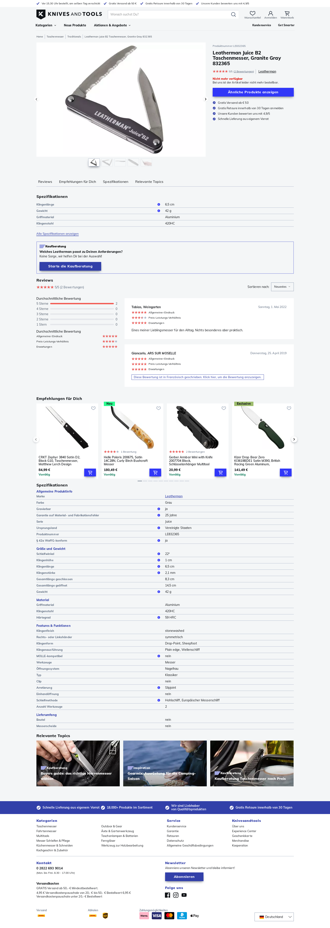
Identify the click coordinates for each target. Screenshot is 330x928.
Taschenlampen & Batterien (119, 836)
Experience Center (244, 831)
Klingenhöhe (99, 560)
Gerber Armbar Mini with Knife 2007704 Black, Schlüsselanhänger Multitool (191, 461)
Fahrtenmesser (46, 831)
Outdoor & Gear (111, 826)
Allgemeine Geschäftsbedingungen (190, 845)
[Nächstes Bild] (206, 99)
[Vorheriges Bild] (36, 99)
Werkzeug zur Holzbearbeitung (122, 845)
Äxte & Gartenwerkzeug (117, 831)
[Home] (69, 13)
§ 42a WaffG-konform (99, 540)
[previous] (43, 439)
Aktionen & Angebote (112, 25)
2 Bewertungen (243, 71)
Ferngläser (108, 840)
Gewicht (99, 211)
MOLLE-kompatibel (99, 656)
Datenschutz (175, 840)
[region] (121, 105)
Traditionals (74, 36)
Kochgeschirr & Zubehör (52, 850)
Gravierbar (99, 509)
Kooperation (240, 845)
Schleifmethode (99, 700)
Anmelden (270, 17)
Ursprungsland (99, 528)
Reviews (45, 181)
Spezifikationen (115, 181)
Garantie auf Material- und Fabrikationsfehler (99, 515)
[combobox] (282, 286)
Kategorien (46, 25)
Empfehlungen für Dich (77, 181)
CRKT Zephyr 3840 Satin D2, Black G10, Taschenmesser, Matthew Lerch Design (59, 461)
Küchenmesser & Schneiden (54, 845)
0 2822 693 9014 (49, 868)
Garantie (173, 831)
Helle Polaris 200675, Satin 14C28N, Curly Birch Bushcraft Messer (126, 461)
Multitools (42, 836)
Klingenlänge (99, 204)
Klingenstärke (99, 573)
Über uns (238, 826)
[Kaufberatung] (70, 266)
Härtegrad (99, 617)
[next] (287, 439)
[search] (169, 14)
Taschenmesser (55, 36)
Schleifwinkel (99, 554)
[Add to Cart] (90, 472)
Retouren (173, 836)
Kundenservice (176, 826)
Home (39, 36)
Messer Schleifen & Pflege (53, 840)
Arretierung (99, 687)
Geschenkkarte (242, 836)
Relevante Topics (149, 181)
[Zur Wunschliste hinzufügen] (93, 408)
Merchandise (240, 840)
